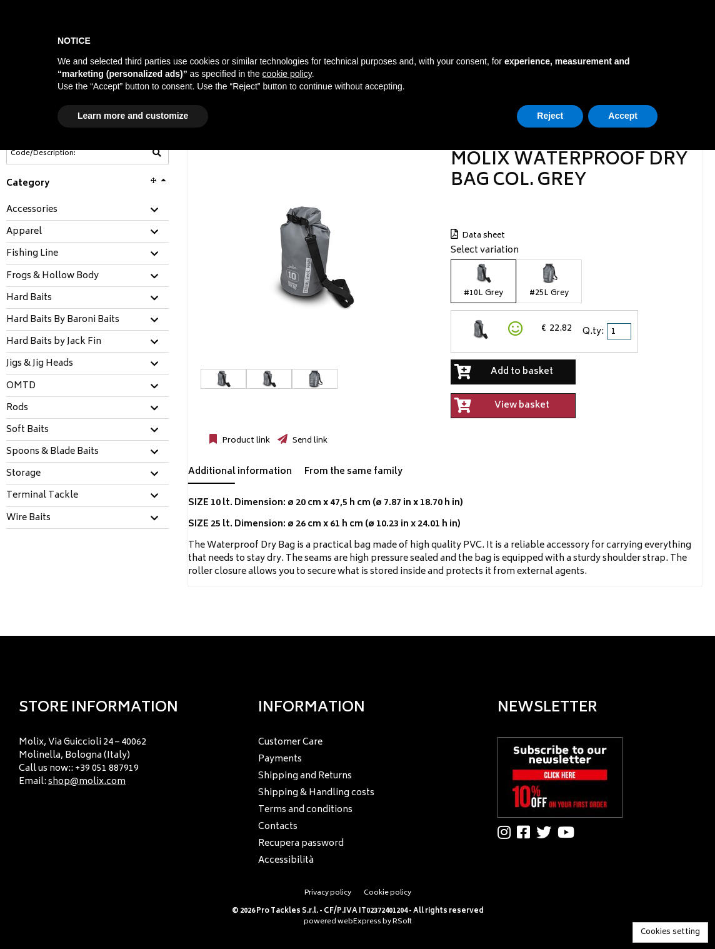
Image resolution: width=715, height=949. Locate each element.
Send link (309, 441)
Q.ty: (593, 331)
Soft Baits (27, 430)
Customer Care (290, 742)
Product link (245, 441)
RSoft (402, 922)
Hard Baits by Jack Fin (53, 342)
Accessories (32, 210)
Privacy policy (327, 893)
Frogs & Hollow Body (52, 276)
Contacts (278, 827)
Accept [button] (623, 116)
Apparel (24, 232)
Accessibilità (286, 860)
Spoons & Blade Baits (52, 452)
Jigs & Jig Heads (39, 363)
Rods (17, 408)
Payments (280, 759)
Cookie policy (387, 893)
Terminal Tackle (42, 495)
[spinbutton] (620, 331)
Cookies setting (670, 932)
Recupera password (301, 843)
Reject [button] (550, 116)
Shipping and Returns (305, 776)
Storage (23, 474)
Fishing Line (32, 253)
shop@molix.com (87, 782)
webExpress (359, 922)
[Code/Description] (57, 153)
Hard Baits (29, 298)
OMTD (21, 386)
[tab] (87, 210)
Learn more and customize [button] (133, 116)
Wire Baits (28, 518)
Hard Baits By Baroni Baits (62, 320)
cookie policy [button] (287, 74)
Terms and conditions (305, 810)
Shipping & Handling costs (316, 793)
